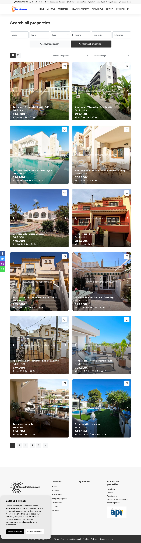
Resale (110, 493)
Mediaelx (109, 539)
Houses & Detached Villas (117, 499)
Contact (109, 9)
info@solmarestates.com (55, 2)
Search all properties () (91, 44)
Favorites (120, 9)
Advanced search (49, 44)
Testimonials (97, 9)
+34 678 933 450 (36, 2)
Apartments (112, 496)
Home (42, 9)
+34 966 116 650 (21, 2)
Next (65, 91)
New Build (111, 489)
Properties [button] (63, 9)
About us (51, 9)
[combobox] (19, 34)
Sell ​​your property (80, 9)
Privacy (57, 539)
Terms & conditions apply (71, 539)
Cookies (86, 539)
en (129, 9)
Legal (50, 539)
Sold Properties (113, 503)
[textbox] (19, 35)
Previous (13, 91)
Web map (94, 539)
